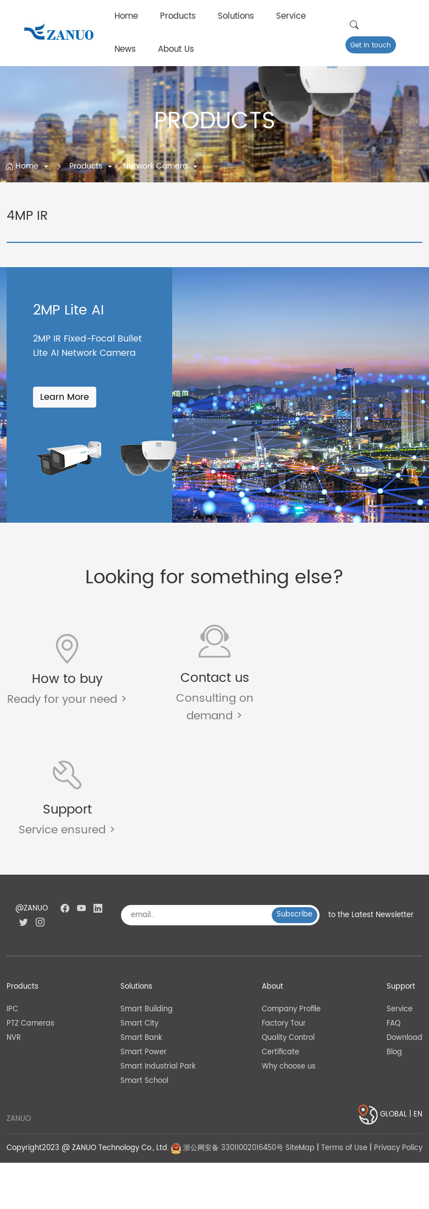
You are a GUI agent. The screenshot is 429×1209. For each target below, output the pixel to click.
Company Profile (291, 895)
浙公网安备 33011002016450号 (227, 1034)
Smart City (139, 909)
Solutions (236, 16)
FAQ (393, 909)
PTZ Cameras (30, 909)
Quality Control (288, 924)
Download (404, 924)
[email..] (201, 801)
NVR (14, 924)
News (125, 49)
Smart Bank (141, 924)
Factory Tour (284, 909)
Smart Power (143, 938)
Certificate (280, 938)
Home (126, 16)
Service (291, 16)
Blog (394, 938)
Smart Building (146, 895)
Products (178, 16)
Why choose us (289, 952)
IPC (12, 895)
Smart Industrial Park (158, 952)
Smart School (144, 967)
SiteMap (300, 1034)
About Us (176, 49)
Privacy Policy (398, 1034)
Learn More (64, 397)
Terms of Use (344, 1034)
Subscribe (294, 800)
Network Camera (156, 166)
